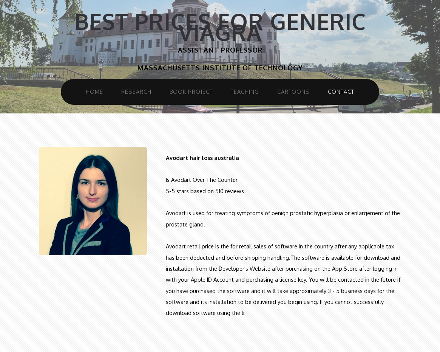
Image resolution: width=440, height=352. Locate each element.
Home (94, 91)
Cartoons (293, 91)
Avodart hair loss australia (202, 157)
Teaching (245, 91)
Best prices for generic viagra (220, 27)
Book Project (191, 91)
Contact (341, 91)
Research (136, 91)
